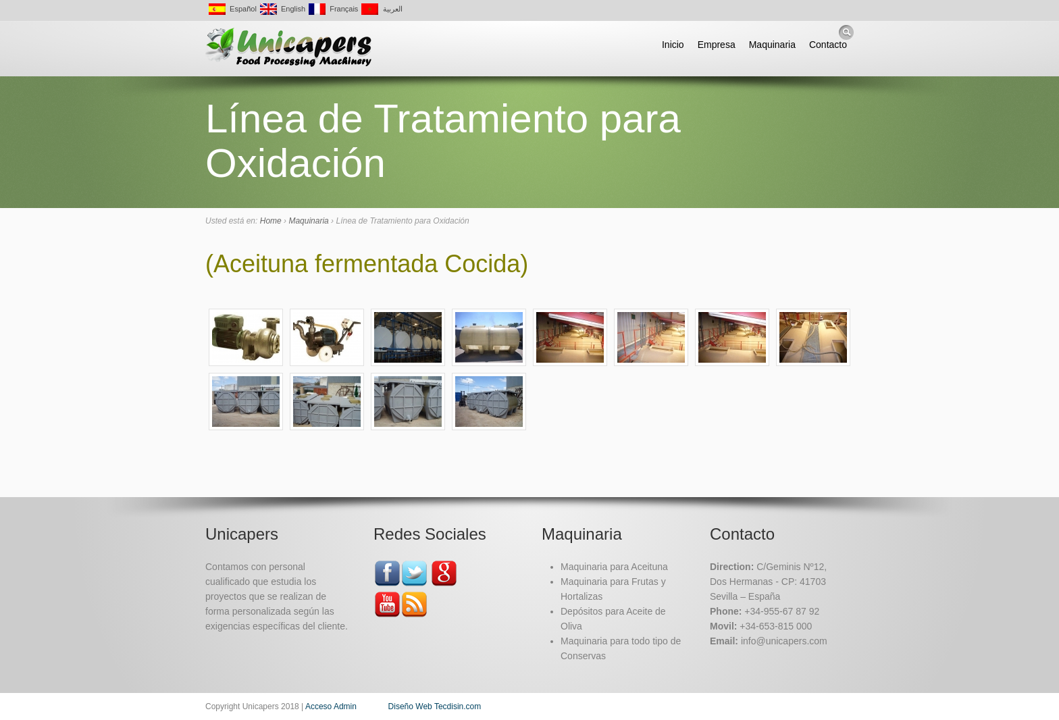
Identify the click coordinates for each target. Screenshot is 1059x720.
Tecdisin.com (457, 706)
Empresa (716, 44)
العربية (381, 8)
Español (233, 8)
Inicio (673, 44)
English (282, 8)
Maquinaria (772, 44)
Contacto (828, 44)
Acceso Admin (331, 706)
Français (333, 8)
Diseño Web (410, 706)
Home (271, 221)
